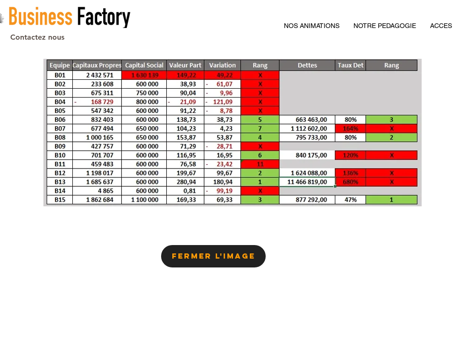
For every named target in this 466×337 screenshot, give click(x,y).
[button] (441, 26)
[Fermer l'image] (213, 256)
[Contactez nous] (37, 37)
